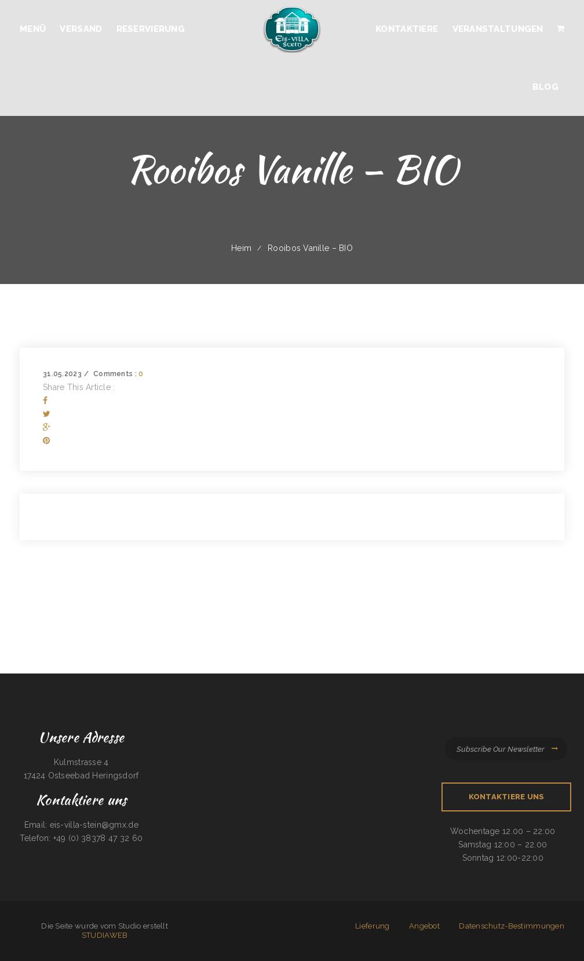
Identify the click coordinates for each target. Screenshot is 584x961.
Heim (241, 248)
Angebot (424, 926)
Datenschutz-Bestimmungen (511, 926)
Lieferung (372, 926)
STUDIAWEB (105, 935)
